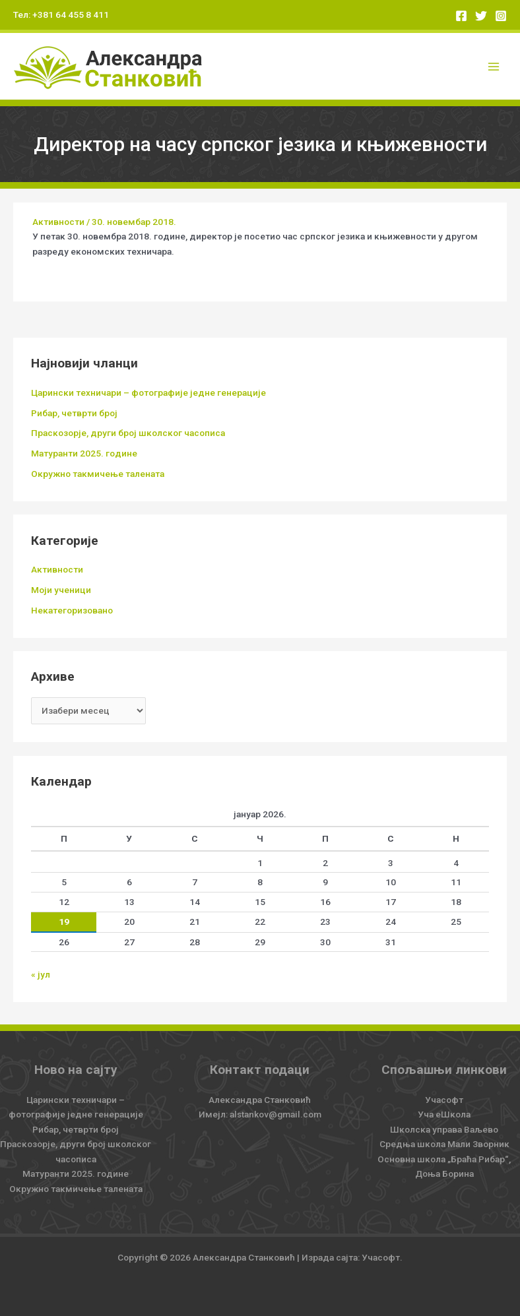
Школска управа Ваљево (444, 1129)
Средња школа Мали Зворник (444, 1144)
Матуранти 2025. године (84, 453)
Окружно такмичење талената (97, 473)
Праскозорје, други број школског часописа (128, 432)
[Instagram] (501, 16)
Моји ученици (61, 589)
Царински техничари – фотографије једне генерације (148, 392)
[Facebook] (461, 16)
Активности (58, 221)
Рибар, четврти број (74, 413)
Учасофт (444, 1099)
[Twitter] (481, 16)
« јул (40, 974)
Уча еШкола (444, 1114)
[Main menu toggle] (493, 66)
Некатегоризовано (72, 610)
